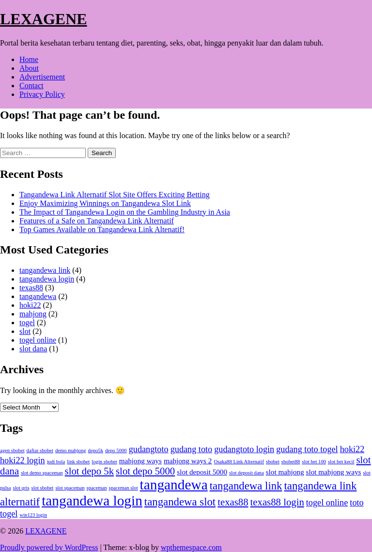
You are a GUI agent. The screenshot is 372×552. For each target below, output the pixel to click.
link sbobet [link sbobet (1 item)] (78, 461)
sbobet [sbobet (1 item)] (272, 461)
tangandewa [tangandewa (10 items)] (174, 484)
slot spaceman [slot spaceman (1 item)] (69, 487)
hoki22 (30, 305)
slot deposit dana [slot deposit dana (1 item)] (246, 472)
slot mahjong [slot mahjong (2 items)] (285, 472)
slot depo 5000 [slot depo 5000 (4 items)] (145, 471)
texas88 (31, 288)
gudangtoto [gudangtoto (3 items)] (149, 449)
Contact (31, 85)
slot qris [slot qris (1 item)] (21, 487)
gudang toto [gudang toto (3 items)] (191, 449)
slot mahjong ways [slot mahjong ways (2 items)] (333, 472)
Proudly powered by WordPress (49, 547)
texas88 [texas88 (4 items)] (232, 502)
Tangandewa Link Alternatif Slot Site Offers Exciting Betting (114, 194)
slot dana (33, 349)
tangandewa (37, 296)
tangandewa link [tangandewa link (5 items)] (246, 486)
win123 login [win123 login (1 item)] (33, 515)
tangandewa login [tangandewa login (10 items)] (92, 500)
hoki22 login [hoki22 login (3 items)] (22, 460)
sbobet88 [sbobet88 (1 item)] (290, 461)
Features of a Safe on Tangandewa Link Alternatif (96, 221)
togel (27, 322)
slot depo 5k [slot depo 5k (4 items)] (89, 471)
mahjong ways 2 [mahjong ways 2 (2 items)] (188, 461)
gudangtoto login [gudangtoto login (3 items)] (244, 449)
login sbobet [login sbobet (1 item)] (104, 461)
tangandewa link (44, 270)
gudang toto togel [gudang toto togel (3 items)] (307, 449)
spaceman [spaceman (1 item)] (97, 487)
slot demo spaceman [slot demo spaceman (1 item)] (41, 472)
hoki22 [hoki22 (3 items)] (352, 449)
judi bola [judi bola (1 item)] (56, 461)
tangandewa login (46, 279)
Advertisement (42, 77)
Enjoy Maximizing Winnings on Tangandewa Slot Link (105, 203)
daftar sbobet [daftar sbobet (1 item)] (40, 450)
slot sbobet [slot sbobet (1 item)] (42, 487)
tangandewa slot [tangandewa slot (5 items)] (180, 502)
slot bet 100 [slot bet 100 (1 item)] (314, 461)
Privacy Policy (42, 94)
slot (25, 331)
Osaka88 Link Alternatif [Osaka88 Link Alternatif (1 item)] (239, 461)
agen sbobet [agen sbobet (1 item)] (12, 450)
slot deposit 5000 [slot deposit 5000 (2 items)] (202, 472)
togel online (37, 340)
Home (28, 59)
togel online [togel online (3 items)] (327, 502)
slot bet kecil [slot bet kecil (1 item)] (341, 461)
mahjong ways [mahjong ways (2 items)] (140, 461)
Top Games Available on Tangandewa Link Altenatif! (102, 229)
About (29, 68)
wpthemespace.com (191, 547)
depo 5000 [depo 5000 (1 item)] (116, 450)
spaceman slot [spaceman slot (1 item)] (123, 487)
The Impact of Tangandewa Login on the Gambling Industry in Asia (124, 212)
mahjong (32, 314)
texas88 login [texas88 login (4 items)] (277, 502)
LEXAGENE (43, 19)
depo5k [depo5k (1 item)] (95, 450)
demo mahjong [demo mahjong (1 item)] (70, 450)
